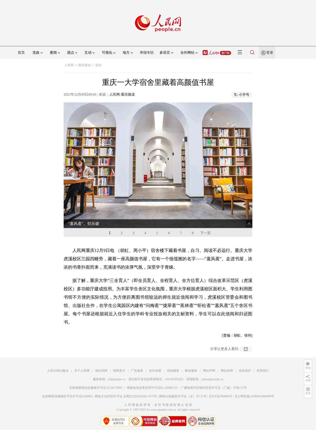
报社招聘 (101, 370)
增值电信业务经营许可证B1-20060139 (152, 387)
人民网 (69, 65)
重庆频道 (84, 65)
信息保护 (245, 370)
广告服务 (137, 370)
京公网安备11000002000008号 (254, 396)
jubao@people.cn (212, 379)
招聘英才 (119, 370)
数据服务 (191, 370)
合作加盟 (155, 370)
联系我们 (263, 370)
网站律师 (227, 370)
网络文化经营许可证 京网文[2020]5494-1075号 (126, 396)
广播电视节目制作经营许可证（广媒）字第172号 (214, 387)
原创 (98, 65)
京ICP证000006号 (220, 396)
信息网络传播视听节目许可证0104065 (67, 396)
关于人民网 (82, 370)
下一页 (205, 233)
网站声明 (209, 370)
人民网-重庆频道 (122, 94)
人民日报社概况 (57, 370)
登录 (269, 52)
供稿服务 (173, 370)
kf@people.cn (117, 379)
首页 (21, 52)
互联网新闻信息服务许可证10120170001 (96, 387)
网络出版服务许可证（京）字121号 (183, 396)
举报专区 (147, 52)
